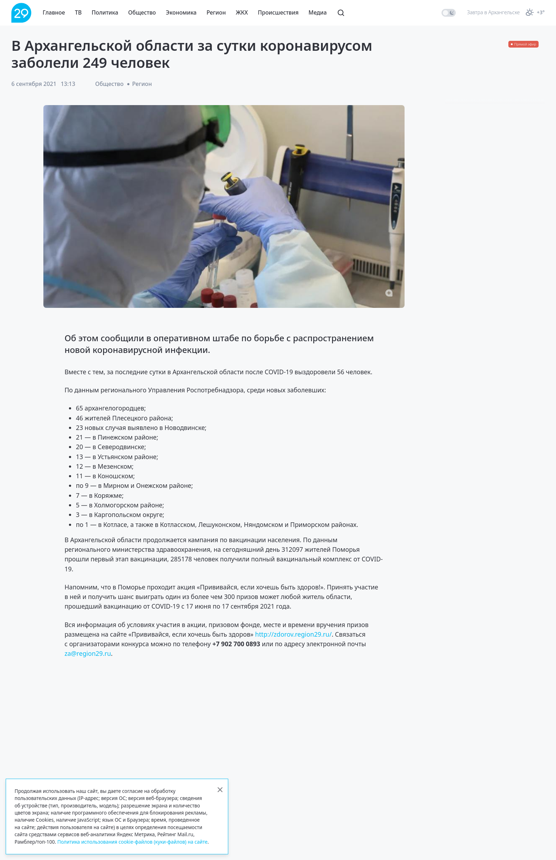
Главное (54, 12)
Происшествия (278, 12)
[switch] (449, 13)
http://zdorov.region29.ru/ (293, 634)
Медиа (318, 12)
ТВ (78, 12)
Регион (216, 12)
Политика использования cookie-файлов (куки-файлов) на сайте (132, 841)
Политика (105, 12)
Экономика (181, 12)
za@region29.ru (87, 653)
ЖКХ (242, 12)
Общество (142, 12)
